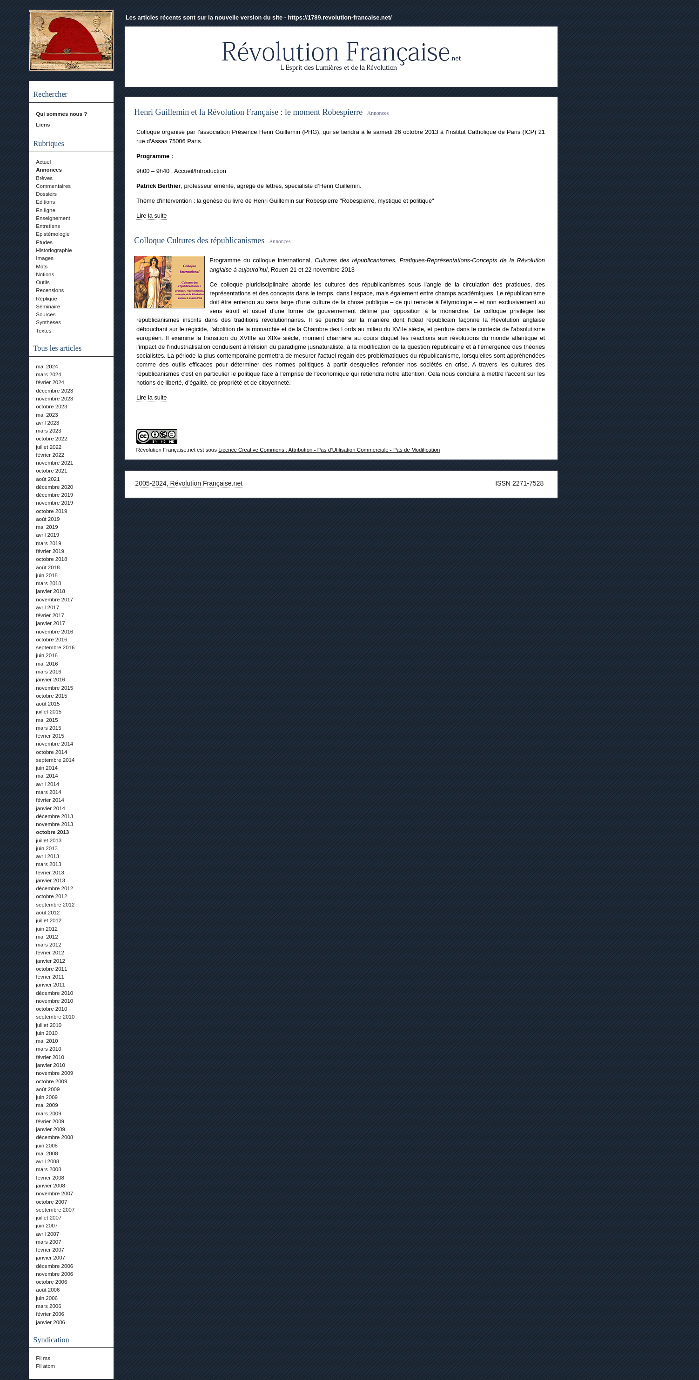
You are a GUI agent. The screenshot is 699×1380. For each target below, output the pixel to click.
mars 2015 (48, 728)
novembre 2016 (54, 631)
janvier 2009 (50, 1129)
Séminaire (48, 306)
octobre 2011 (51, 969)
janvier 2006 (50, 1322)
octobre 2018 (51, 559)
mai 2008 (47, 1153)
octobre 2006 (51, 1282)
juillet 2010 (48, 1025)
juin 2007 (47, 1225)
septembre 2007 (55, 1210)
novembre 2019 (54, 503)
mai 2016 (47, 664)
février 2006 (50, 1314)
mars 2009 (48, 1113)
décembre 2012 (54, 888)
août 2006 (48, 1290)
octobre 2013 (52, 832)
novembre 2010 (54, 1001)
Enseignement (53, 218)
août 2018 (48, 567)
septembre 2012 (55, 904)
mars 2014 (48, 792)
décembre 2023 (54, 390)
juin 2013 (47, 848)
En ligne (45, 210)
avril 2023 (47, 423)
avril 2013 (47, 856)
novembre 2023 (54, 398)
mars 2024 (48, 374)
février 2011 (50, 977)
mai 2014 (47, 776)
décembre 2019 (54, 495)
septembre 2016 (55, 647)
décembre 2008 (54, 1137)
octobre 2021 (51, 470)
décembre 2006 (54, 1266)
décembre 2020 (54, 487)
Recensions (50, 290)
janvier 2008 (50, 1185)
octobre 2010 (51, 1009)
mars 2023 (48, 430)
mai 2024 (47, 366)
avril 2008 (47, 1161)
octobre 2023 (51, 406)
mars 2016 (48, 671)
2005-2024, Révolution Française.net (188, 483)
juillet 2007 (48, 1217)
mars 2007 (48, 1242)
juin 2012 (47, 929)
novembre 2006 (54, 1274)
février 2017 (50, 615)
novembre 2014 (54, 744)
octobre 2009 (51, 1081)
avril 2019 (47, 535)
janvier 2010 (50, 1065)
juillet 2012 (48, 920)
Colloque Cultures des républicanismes (199, 240)
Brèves (44, 178)
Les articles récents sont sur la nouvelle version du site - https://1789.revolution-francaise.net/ (259, 17)
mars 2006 (48, 1306)
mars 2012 (48, 944)
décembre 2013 (54, 816)
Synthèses (48, 322)
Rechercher (50, 94)
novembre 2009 (54, 1073)
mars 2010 (48, 1049)
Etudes (44, 242)
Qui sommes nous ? (61, 114)
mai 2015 (47, 720)
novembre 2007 (54, 1193)
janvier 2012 (50, 961)
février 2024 (50, 382)
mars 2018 (48, 583)
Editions (45, 202)
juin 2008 (47, 1145)
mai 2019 (47, 527)
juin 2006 (47, 1298)
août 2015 (48, 704)
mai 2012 (47, 937)
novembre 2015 (54, 688)
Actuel (43, 162)
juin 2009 (47, 1097)
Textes (43, 330)
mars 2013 (48, 864)
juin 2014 (47, 768)
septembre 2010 (55, 1017)
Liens (43, 124)
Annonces (49, 170)
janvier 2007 (50, 1257)
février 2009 (50, 1121)
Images (45, 258)
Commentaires (53, 186)
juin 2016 (47, 655)
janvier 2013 (50, 880)
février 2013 (50, 872)
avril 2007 (47, 1234)
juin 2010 (47, 1033)
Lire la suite (151, 215)
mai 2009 (47, 1105)
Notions (45, 274)
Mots (41, 266)
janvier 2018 (50, 591)
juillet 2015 (48, 711)
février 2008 (50, 1177)
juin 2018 (47, 575)
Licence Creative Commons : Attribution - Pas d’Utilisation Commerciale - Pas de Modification (329, 450)
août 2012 (48, 912)
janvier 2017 (50, 623)
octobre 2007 (51, 1202)
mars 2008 (48, 1169)
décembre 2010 (54, 993)
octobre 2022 (51, 438)
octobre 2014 (51, 752)
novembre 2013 (54, 824)
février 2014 (50, 800)
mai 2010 (47, 1041)
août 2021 (48, 479)
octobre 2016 (51, 639)
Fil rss (43, 1358)
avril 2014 (47, 784)
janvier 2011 (50, 984)
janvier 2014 (50, 808)
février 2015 (50, 736)
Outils (42, 282)
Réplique (46, 298)
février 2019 (50, 551)
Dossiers (46, 194)
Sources (45, 314)
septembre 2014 (55, 760)
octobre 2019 (51, 511)
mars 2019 (48, 543)
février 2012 (50, 952)
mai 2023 (47, 415)
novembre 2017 (54, 599)
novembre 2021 (54, 463)
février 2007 (50, 1250)
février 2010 (50, 1057)
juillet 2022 (48, 447)
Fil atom (45, 1366)
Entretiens (48, 226)
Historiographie (54, 250)
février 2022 (50, 455)
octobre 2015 (51, 696)
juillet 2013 (48, 840)
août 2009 (48, 1089)
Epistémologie (52, 234)
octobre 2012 (51, 896)
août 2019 (48, 519)
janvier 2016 (50, 679)
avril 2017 (47, 607)
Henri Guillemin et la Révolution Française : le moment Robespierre (248, 112)
